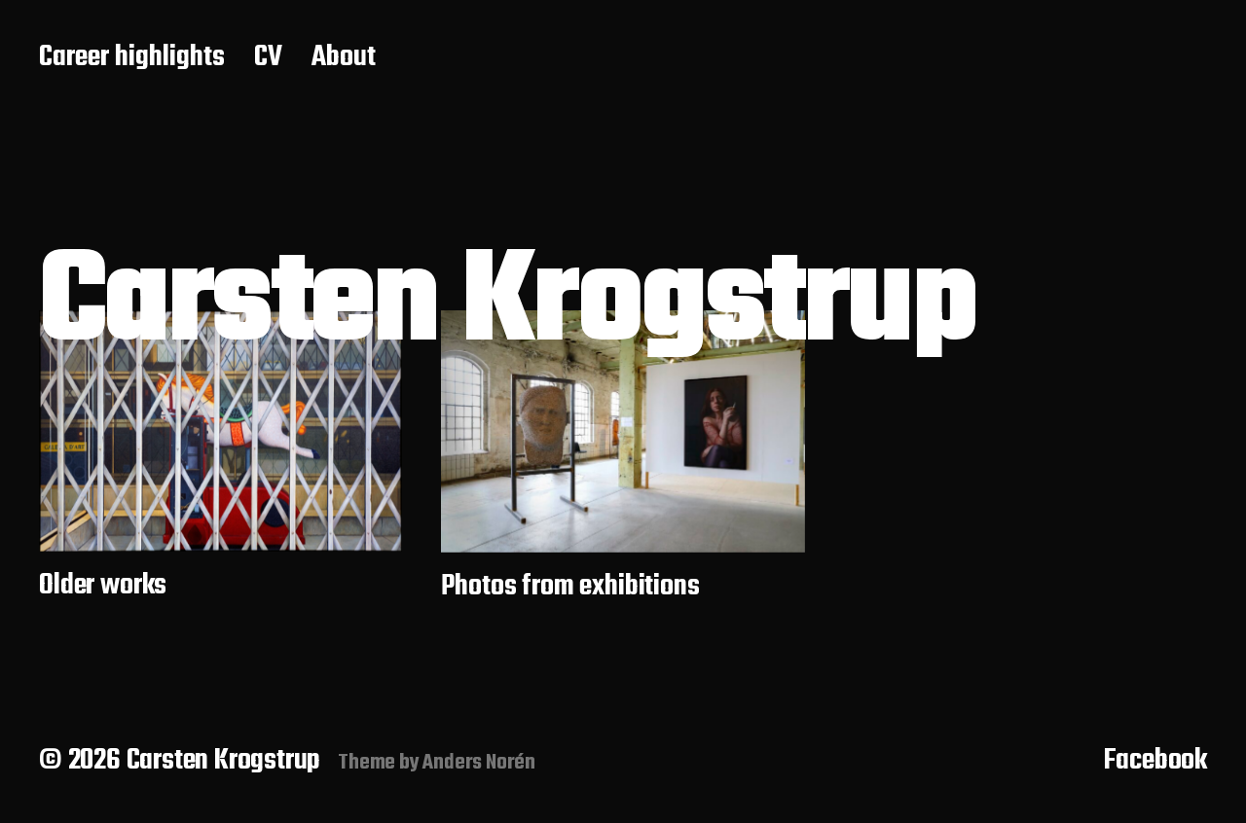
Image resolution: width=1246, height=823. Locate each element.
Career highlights (132, 58)
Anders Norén (478, 762)
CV (268, 58)
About (344, 58)
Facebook (1155, 760)
